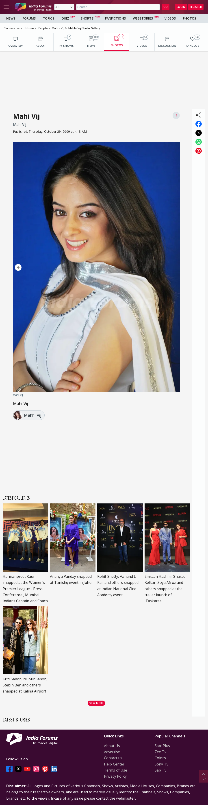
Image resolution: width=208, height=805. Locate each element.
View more (96, 703)
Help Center (114, 764)
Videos (170, 18)
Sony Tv (161, 764)
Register (196, 7)
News (10, 18)
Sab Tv (160, 770)
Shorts (87, 18)
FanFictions (115, 18)
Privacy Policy (115, 776)
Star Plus (162, 745)
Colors (160, 757)
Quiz (65, 18)
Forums (29, 18)
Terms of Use (115, 770)
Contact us (113, 757)
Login (181, 7)
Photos (189, 18)
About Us (112, 745)
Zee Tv (160, 751)
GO (165, 7)
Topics (48, 18)
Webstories (143, 18)
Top (203, 776)
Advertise (112, 751)
